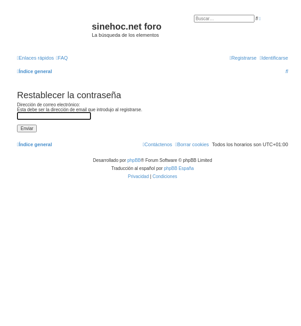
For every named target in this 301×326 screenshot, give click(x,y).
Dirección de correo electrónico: (48, 104)
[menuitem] (62, 57)
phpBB (134, 160)
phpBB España (179, 168)
